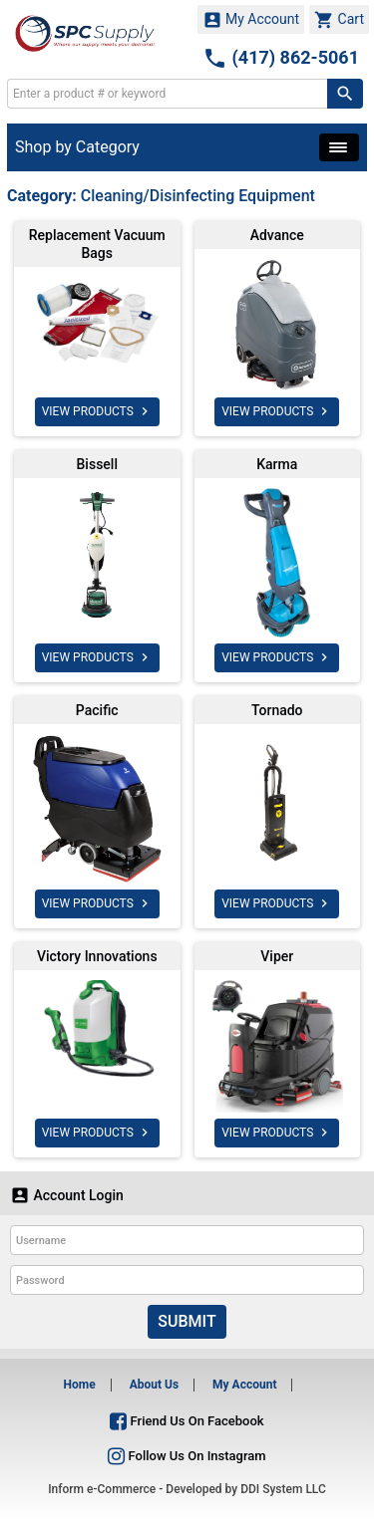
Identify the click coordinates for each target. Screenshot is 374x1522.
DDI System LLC (283, 1489)
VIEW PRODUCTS (97, 411)
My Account (251, 20)
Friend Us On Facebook (186, 1420)
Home (80, 1385)
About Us (154, 1385)
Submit (186, 1321)
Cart (339, 20)
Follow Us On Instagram (186, 1455)
